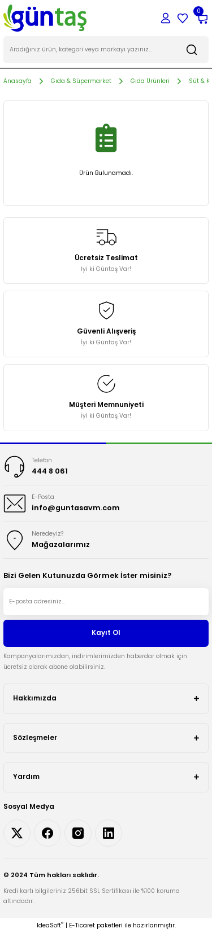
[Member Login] (165, 18)
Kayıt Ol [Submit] (106, 632)
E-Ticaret (82, 925)
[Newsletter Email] (106, 601)
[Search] (106, 49)
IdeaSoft (50, 925)
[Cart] (202, 18)
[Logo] (44, 18)
